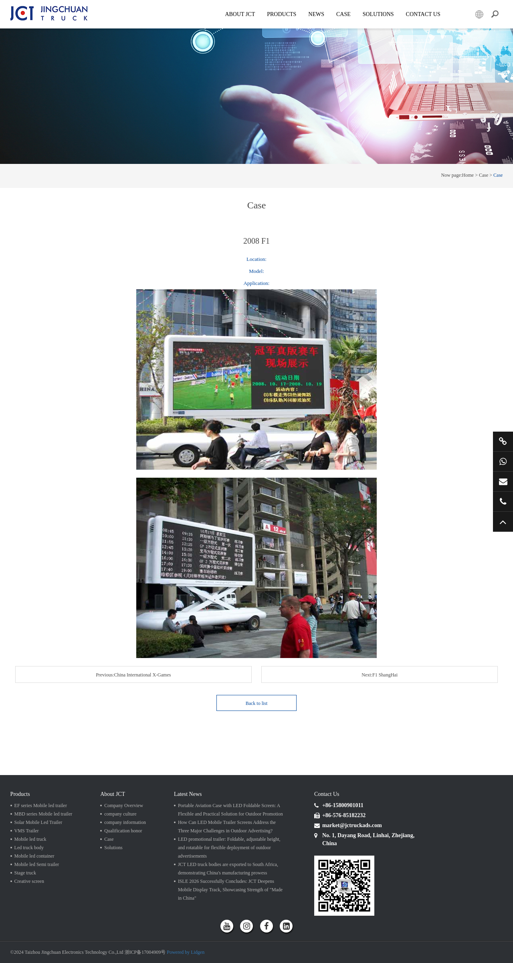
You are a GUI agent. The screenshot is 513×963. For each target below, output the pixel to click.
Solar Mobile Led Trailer (38, 822)
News (316, 14)
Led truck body (29, 847)
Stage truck (25, 873)
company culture (120, 814)
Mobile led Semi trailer (36, 864)
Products (281, 14)
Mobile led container (34, 856)
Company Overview (123, 805)
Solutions (113, 847)
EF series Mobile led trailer (40, 805)
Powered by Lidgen (185, 952)
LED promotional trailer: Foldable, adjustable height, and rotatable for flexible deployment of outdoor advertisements (229, 847)
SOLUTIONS (378, 14)
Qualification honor (123, 831)
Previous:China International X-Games (133, 675)
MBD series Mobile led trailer (43, 814)
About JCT (240, 14)
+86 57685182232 (503, 501)
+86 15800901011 (503, 461)
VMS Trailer (26, 831)
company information (125, 822)
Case (343, 14)
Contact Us (423, 14)
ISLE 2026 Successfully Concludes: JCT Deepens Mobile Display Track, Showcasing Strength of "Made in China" (230, 889)
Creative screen (29, 881)
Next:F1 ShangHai (380, 675)
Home (468, 175)
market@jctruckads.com (503, 481)
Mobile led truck (30, 839)
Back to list (257, 703)
